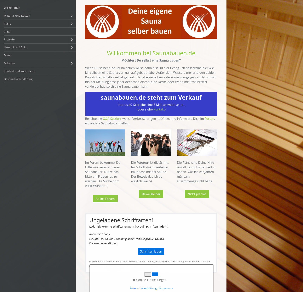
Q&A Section (112, 118)
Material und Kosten (17, 15)
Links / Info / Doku (15, 47)
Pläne (7, 23)
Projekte (9, 39)
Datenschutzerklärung (18, 79)
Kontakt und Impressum (19, 71)
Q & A (7, 31)
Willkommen (12, 7)
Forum (8, 55)
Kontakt (159, 109)
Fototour (9, 63)
